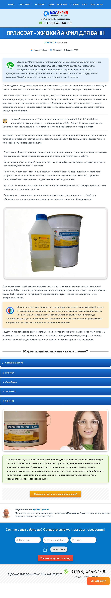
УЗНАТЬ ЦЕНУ (98, 581)
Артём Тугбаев (40, 509)
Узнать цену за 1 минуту (55, 558)
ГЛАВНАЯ (49, 42)
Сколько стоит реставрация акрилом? (55, 494)
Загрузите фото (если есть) (58, 550)
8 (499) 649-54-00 (57, 23)
